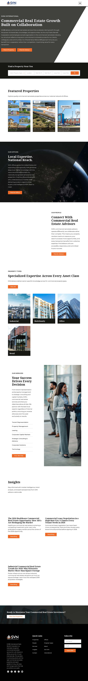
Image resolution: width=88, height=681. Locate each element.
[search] (75, 73)
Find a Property (9, 50)
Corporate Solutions (19, 445)
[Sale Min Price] (39, 73)
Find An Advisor (59, 254)
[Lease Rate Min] (57, 73)
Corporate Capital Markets (21, 434)
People (34, 643)
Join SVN (46, 649)
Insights (34, 649)
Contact (34, 653)
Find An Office (15, 192)
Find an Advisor (25, 50)
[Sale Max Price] (48, 73)
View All (13, 286)
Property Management (20, 426)
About (46, 646)
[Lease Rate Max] (66, 73)
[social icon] (8, 672)
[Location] (30, 73)
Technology (16, 449)
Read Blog (13, 536)
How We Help (18, 455)
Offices (46, 639)
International (48, 653)
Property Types (48, 643)
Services (34, 646)
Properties (35, 639)
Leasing (14, 430)
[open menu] (80, 3)
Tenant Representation (20, 422)
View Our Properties (16, 616)
